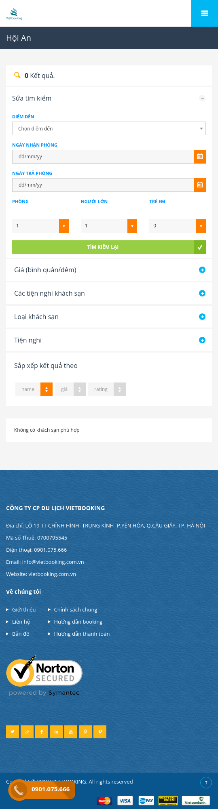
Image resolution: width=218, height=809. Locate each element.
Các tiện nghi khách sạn (49, 293)
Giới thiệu (24, 609)
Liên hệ (21, 621)
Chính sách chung (75, 609)
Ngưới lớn (94, 201)
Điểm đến (23, 116)
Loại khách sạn (36, 316)
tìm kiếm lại (103, 247)
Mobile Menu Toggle (204, 13)
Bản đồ (21, 633)
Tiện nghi (28, 340)
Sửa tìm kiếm (31, 98)
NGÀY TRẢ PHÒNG (32, 173)
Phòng (20, 201)
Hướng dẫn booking (78, 621)
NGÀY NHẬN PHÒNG (34, 145)
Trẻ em (157, 201)
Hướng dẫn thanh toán (82, 633)
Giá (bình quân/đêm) (45, 269)
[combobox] (109, 128)
